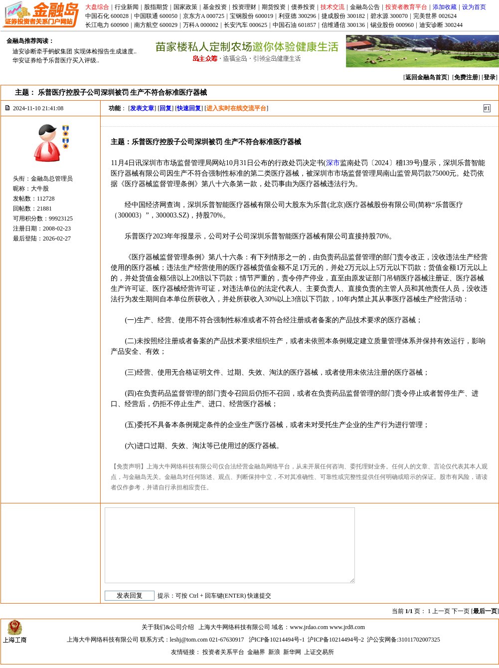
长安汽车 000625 (245, 24)
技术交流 (332, 6)
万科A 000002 (200, 24)
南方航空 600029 (155, 24)
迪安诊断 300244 (441, 24)
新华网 (292, 652)
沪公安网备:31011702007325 (403, 639)
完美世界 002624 (435, 15)
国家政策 (185, 6)
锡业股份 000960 (392, 24)
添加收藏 (445, 6)
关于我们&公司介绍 (168, 627)
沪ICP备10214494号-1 (277, 639)
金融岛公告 (365, 6)
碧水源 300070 (389, 15)
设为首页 (474, 6)
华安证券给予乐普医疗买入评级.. (55, 60)
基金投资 (215, 6)
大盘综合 (97, 6)
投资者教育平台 (406, 6)
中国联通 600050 (155, 15)
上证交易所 (319, 652)
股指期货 (156, 6)
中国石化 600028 (107, 15)
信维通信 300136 (343, 24)
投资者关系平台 (223, 652)
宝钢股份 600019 (251, 15)
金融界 (256, 652)
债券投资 (303, 6)
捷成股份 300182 (343, 15)
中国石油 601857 (294, 24)
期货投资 (274, 6)
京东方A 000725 (203, 15)
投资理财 (244, 6)
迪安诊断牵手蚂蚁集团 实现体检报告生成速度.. (74, 51)
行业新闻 (127, 6)
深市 (333, 163)
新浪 (274, 652)
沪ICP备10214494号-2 (336, 639)
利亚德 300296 (297, 15)
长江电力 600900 (107, 24)
